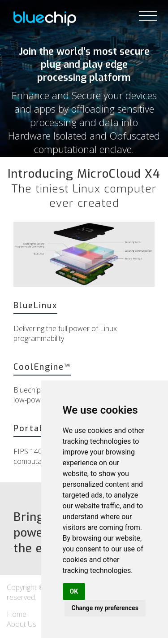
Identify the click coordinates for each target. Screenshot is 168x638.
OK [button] (74, 591)
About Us (21, 624)
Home (16, 614)
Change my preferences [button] (105, 608)
